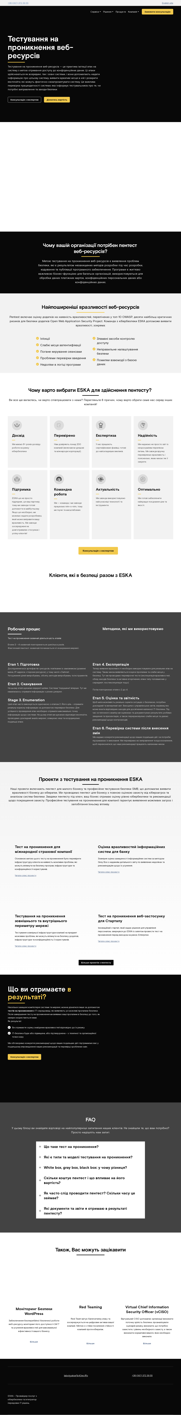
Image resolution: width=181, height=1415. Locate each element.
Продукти (121, 11)
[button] (157, 12)
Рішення (107, 11)
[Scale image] (105, 643)
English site (167, 3)
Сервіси (94, 11)
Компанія (132, 11)
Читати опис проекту (25, 875)
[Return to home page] (16, 12)
